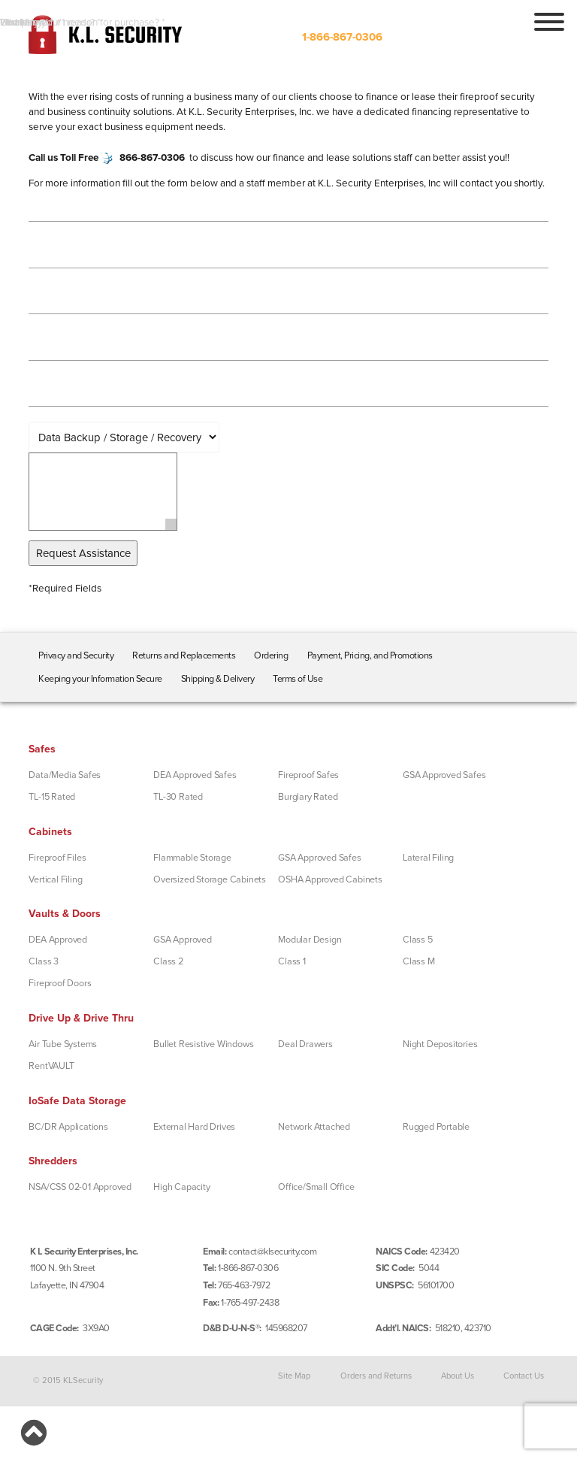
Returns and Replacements (183, 655)
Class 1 (292, 961)
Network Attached (314, 1127)
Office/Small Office (316, 1187)
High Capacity (181, 1187)
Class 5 (418, 940)
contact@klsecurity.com (272, 1252)
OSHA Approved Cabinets (330, 879)
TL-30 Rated (178, 797)
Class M (419, 961)
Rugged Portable (436, 1127)
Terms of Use (297, 679)
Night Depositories (440, 1044)
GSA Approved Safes (444, 775)
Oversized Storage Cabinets (209, 879)
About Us (457, 1375)
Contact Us (523, 1375)
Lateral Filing (428, 858)
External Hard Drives (194, 1127)
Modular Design (309, 940)
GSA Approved (182, 940)
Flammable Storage (192, 858)
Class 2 (168, 961)
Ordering (271, 655)
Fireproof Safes (308, 775)
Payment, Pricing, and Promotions (370, 655)
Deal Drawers (305, 1044)
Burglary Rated (307, 797)
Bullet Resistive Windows (203, 1044)
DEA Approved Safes (194, 775)
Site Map (294, 1375)
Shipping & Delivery (218, 679)
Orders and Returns (376, 1375)
